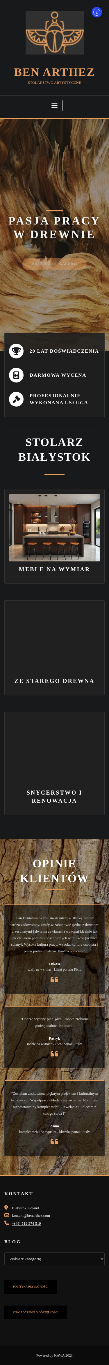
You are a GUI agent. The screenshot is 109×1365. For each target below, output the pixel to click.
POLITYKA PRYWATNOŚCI (30, 1278)
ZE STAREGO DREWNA (54, 677)
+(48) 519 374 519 (26, 1215)
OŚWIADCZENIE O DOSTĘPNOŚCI (35, 1304)
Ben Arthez (54, 71)
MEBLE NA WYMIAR (55, 566)
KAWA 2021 (63, 1348)
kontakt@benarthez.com (30, 1208)
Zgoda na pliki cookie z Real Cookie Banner (33, 1361)
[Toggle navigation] (54, 104)
